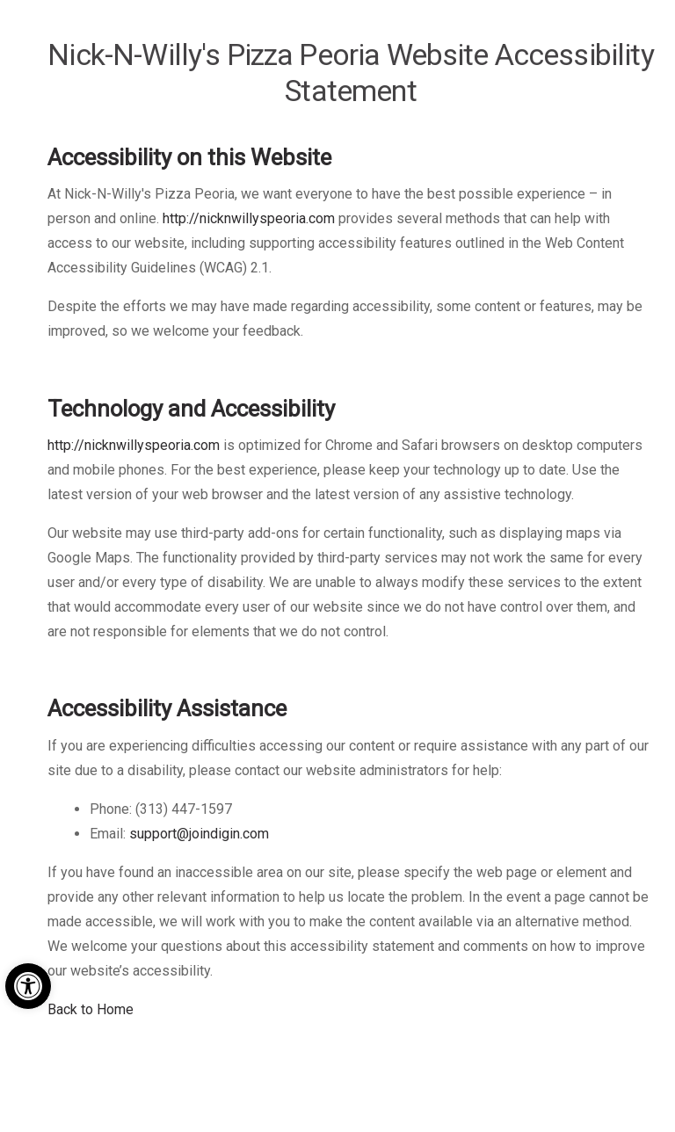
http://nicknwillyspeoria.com (249, 218)
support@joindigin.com (199, 833)
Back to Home (90, 1009)
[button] (28, 986)
